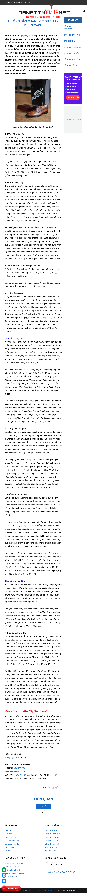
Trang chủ (8, 830)
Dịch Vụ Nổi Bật (10, 837)
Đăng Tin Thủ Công (52, 830)
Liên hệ (7, 851)
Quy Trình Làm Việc (12, 840)
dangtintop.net (70, 890)
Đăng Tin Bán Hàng (52, 837)
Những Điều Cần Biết (12, 870)
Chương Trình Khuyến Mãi (14, 863)
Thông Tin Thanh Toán (13, 866)
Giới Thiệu (8, 834)
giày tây (24, 35)
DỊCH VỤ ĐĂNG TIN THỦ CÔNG (61, 872)
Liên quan (43, 799)
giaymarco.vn (19, 768)
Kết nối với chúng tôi (56, 858)
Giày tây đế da (12, 757)
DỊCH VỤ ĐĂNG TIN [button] (53, 825)
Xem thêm (44, 806)
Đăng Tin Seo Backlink (53, 834)
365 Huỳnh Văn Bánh (22, 775)
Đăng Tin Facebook (52, 844)
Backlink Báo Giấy (51, 840)
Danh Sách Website (12, 844)
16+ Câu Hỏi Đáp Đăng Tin (14, 873)
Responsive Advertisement (73, 119)
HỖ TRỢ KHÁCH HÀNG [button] (15, 858)
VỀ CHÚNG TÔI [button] (11, 825)
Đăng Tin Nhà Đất (51, 851)
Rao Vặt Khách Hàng (12, 877)
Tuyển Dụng (9, 847)
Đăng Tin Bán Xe (51, 847)
